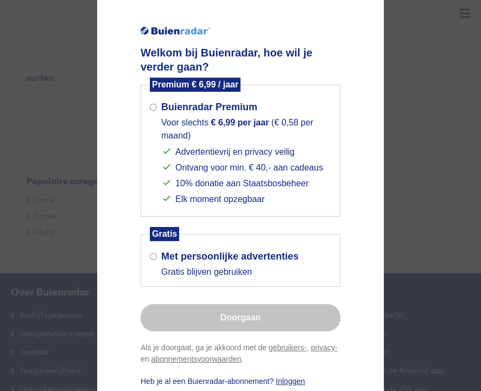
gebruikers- (288, 347)
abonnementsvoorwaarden (196, 359)
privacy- (324, 347)
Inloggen (290, 381)
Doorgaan (240, 317)
